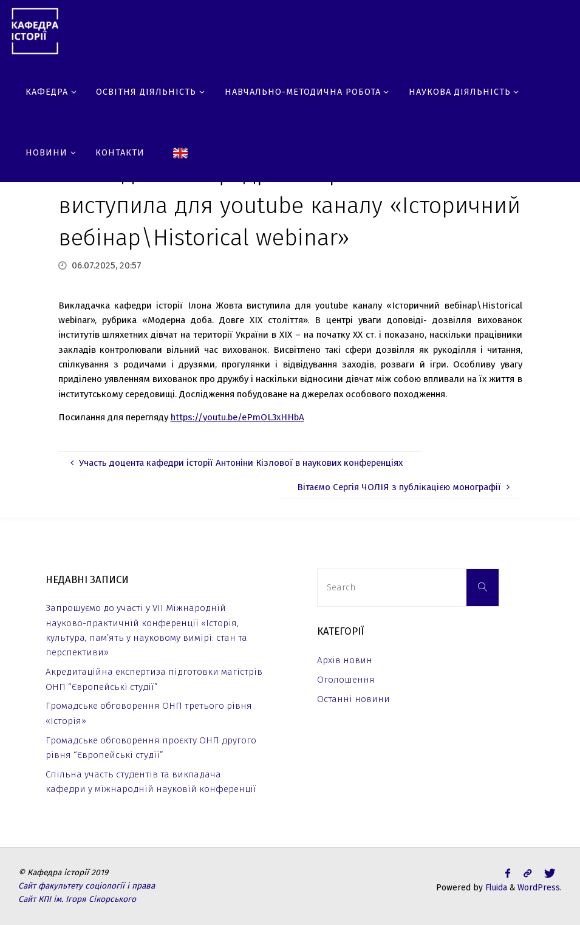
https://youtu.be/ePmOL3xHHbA (237, 417)
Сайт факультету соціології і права (86, 886)
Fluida (495, 887)
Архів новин (344, 660)
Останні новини (353, 699)
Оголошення (346, 679)
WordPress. (539, 887)
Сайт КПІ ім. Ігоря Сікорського (77, 899)
